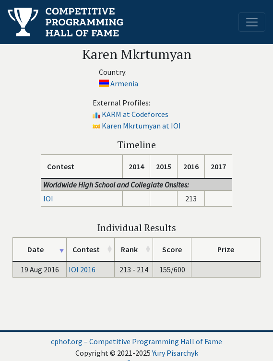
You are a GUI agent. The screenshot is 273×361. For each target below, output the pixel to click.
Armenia (124, 83)
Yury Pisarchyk (175, 353)
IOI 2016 (82, 269)
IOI (48, 198)
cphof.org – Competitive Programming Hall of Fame (136, 341)
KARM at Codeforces (135, 114)
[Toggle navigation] (251, 22)
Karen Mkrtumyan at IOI (141, 125)
